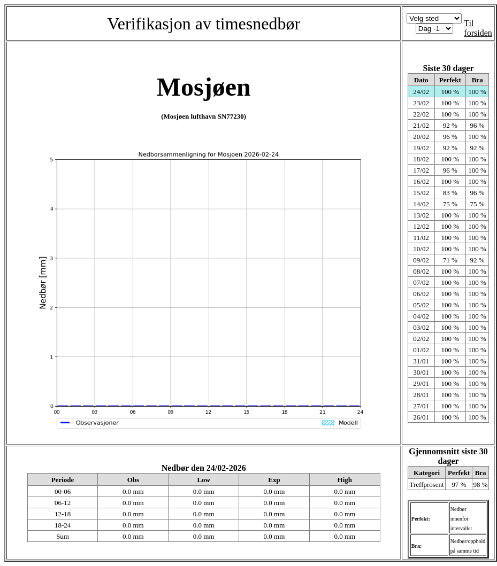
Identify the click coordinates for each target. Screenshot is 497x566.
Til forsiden (478, 28)
